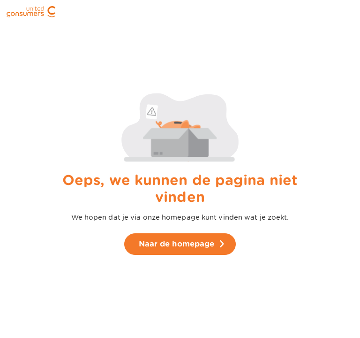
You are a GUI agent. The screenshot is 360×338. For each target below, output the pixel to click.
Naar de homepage (177, 243)
